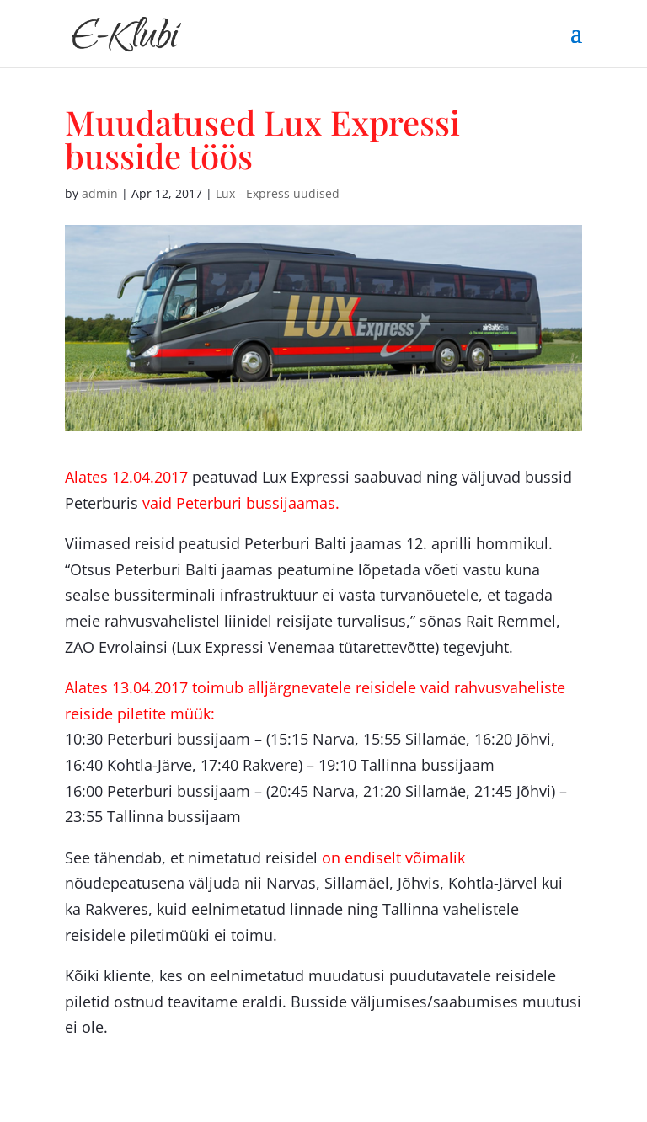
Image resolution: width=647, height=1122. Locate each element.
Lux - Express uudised (278, 193)
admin (100, 193)
